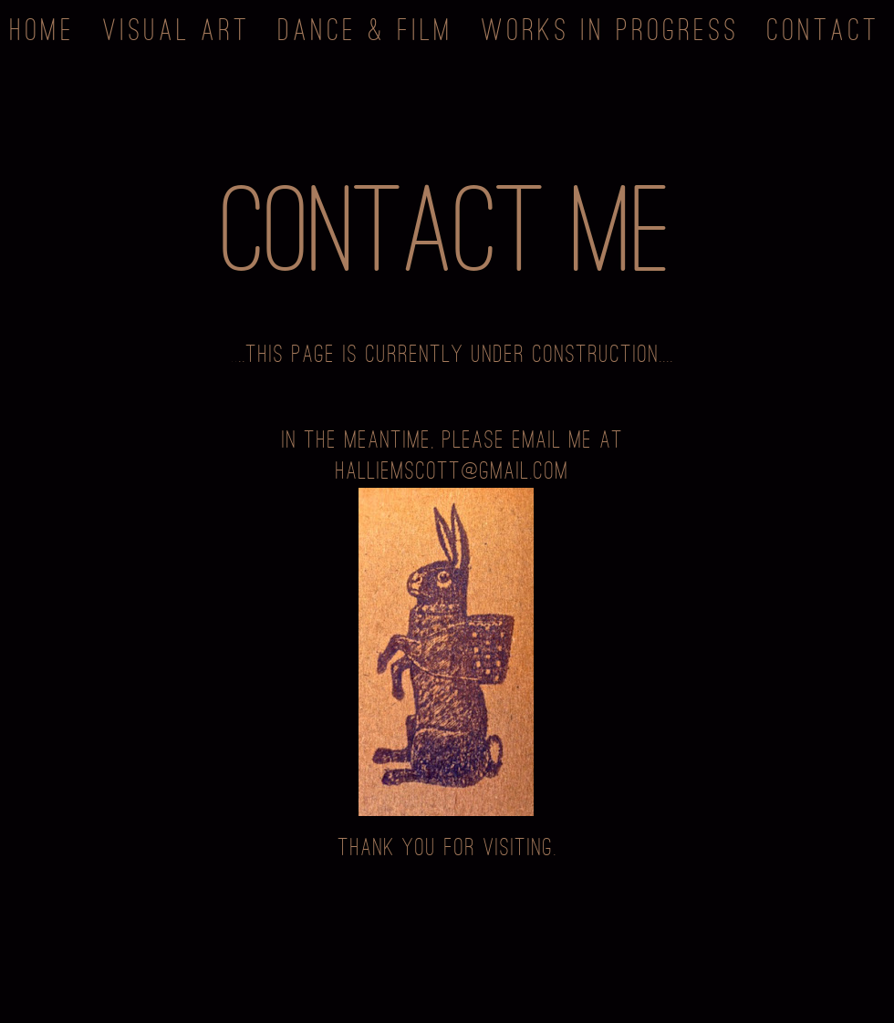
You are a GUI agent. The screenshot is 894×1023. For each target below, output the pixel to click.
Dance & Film (366, 28)
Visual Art (177, 28)
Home (43, 28)
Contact (823, 28)
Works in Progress (611, 28)
